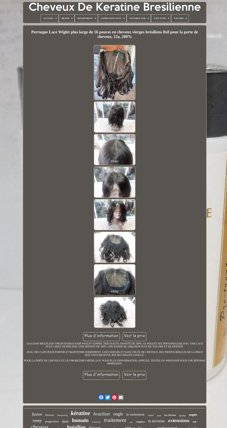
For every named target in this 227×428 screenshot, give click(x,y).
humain (80, 420)
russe (159, 416)
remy (37, 420)
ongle (118, 413)
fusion (37, 414)
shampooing (62, 415)
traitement (115, 420)
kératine (80, 413)
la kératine (156, 421)
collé (130, 422)
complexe (140, 422)
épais (65, 421)
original (151, 415)
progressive (52, 421)
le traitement (135, 414)
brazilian (102, 413)
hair (195, 422)
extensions (179, 420)
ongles (193, 414)
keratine (182, 416)
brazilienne (96, 422)
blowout (49, 415)
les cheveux (170, 415)
